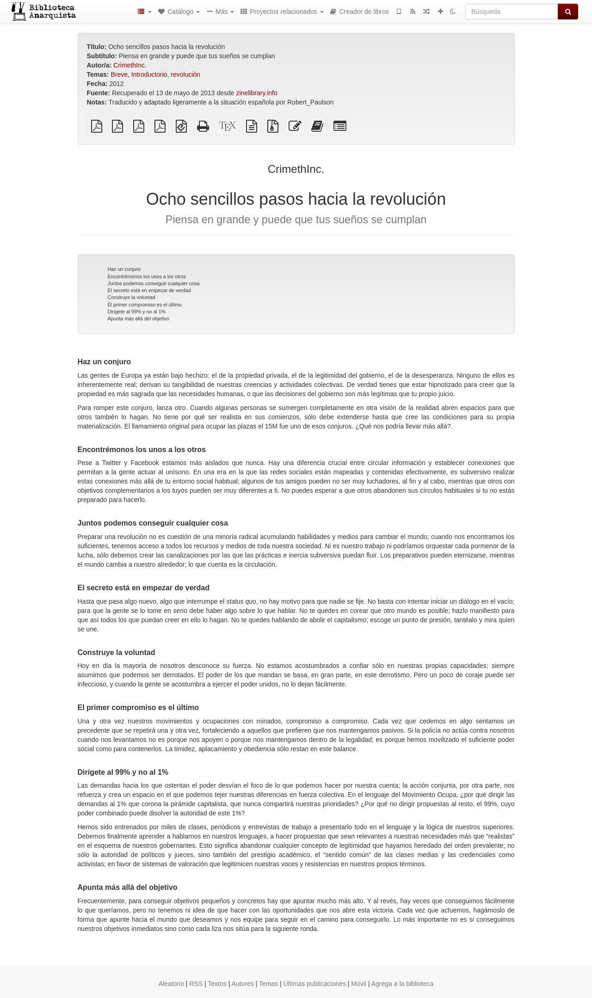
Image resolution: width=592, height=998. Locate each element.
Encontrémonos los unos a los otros (147, 276)
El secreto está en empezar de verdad (149, 290)
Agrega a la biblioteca (402, 983)
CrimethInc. (130, 65)
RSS (196, 983)
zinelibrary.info (256, 93)
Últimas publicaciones (315, 983)
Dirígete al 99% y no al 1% (137, 311)
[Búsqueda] (511, 11)
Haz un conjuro (124, 269)
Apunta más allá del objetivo (138, 318)
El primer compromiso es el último (145, 304)
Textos (217, 983)
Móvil (358, 983)
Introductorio (149, 74)
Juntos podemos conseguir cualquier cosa (154, 283)
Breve (119, 74)
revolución (185, 74)
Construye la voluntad (131, 297)
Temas (268, 983)
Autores (242, 983)
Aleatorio (171, 983)
